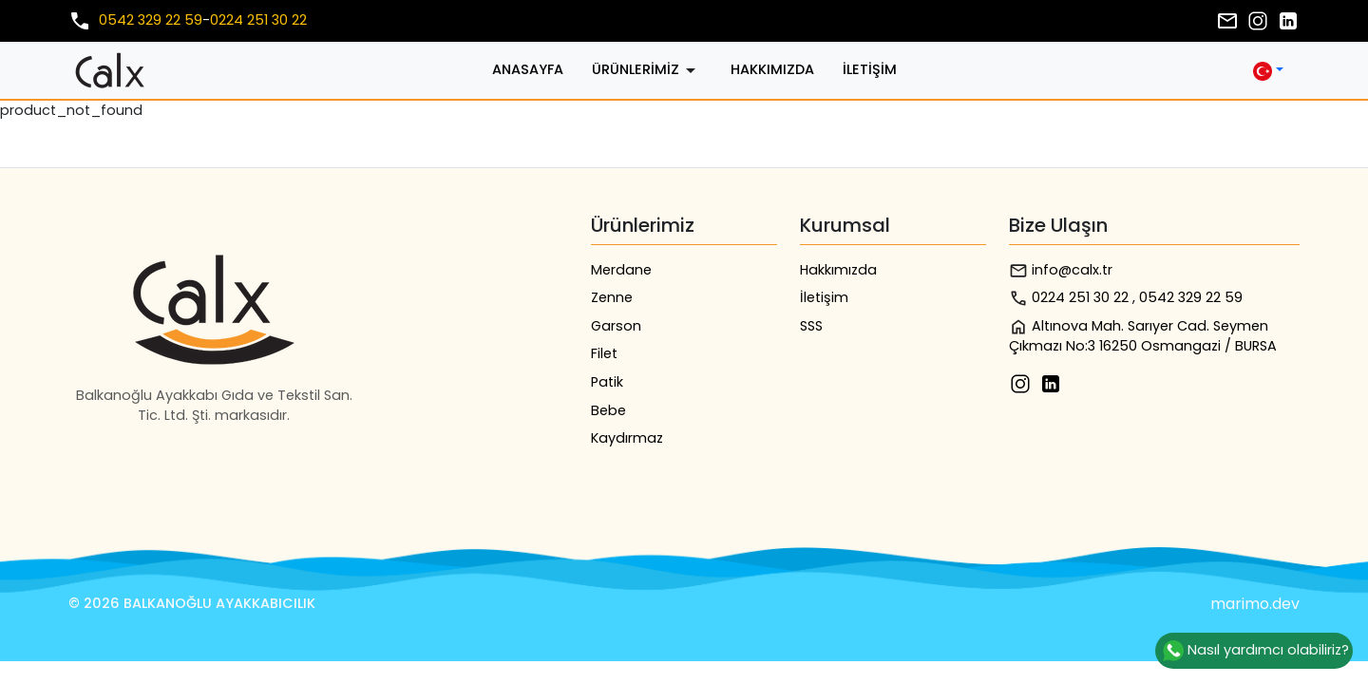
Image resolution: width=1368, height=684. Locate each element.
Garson (616, 325)
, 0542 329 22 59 (1187, 297)
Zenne (612, 297)
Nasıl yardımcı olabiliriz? (1254, 650)
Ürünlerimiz (647, 70)
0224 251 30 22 (258, 19)
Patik (607, 381)
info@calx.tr (1060, 270)
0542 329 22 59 (150, 19)
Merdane (621, 269)
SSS (811, 325)
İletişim (870, 69)
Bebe (608, 410)
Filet (604, 353)
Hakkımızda (772, 69)
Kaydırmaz (627, 437)
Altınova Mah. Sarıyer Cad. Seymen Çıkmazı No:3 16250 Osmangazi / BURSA (1143, 336)
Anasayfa (527, 69)
